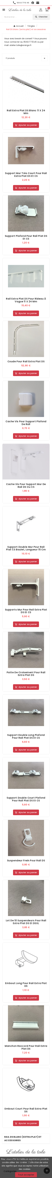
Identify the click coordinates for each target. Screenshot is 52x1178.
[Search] (41, 17)
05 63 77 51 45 (23, 2)
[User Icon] (40, 9)
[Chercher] (17, 17)
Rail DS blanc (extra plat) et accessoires (23, 1138)
